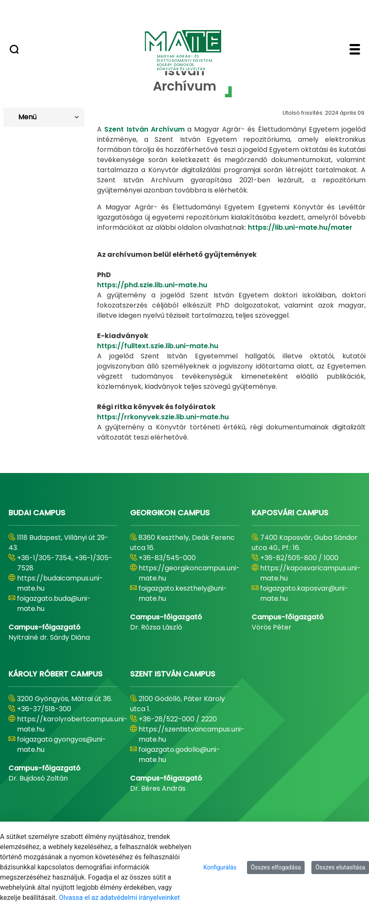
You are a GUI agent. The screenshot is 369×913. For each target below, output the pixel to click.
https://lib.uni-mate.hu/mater (300, 227)
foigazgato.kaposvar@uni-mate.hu (304, 593)
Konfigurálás (219, 867)
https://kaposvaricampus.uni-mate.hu (310, 573)
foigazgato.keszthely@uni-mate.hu (183, 593)
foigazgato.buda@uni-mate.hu (54, 603)
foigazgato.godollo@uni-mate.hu (179, 754)
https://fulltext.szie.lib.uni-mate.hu (157, 346)
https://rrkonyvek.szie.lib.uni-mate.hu (163, 417)
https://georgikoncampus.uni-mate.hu (189, 573)
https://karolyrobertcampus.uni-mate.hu (72, 724)
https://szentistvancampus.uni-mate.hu (191, 734)
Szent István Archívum (144, 129)
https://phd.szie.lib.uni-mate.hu (152, 285)
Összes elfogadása (276, 867)
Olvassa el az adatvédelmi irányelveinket (119, 898)
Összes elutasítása (340, 867)
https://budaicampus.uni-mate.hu (60, 583)
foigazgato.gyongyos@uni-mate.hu (61, 744)
